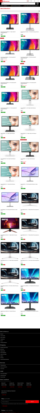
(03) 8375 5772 (4, 392)
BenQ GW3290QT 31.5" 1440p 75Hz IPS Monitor (8, 184)
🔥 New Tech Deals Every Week (16, 5)
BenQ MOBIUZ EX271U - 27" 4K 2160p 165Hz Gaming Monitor (30, 260)
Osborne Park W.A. (20, 383)
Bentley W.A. (3, 383)
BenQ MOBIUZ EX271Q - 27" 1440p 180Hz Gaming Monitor (9, 260)
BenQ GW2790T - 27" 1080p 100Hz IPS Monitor (28, 158)
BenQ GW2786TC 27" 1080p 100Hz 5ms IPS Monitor (28, 133)
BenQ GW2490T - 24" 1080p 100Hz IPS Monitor (8, 133)
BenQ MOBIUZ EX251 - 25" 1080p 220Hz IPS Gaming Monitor (30, 209)
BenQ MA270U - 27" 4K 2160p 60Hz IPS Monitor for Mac (29, 184)
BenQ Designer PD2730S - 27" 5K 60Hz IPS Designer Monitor (30, 31)
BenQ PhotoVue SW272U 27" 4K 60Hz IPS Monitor (8, 311)
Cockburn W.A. (11, 383)
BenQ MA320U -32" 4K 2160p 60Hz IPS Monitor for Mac (9, 209)
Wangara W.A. (28, 383)
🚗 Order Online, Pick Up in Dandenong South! (31, 5)
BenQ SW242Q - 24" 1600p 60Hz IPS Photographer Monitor (29, 311)
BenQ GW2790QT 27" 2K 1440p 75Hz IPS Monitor (8, 158)
